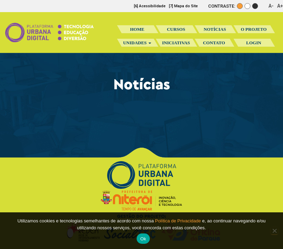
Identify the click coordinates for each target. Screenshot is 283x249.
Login (253, 42)
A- (271, 6)
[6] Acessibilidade (149, 6)
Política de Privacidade (178, 220)
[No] (274, 230)
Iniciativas (176, 44)
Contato (214, 42)
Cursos (176, 29)
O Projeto (254, 29)
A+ (280, 6)
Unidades (137, 42)
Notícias (215, 29)
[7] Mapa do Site (183, 6)
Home (137, 29)
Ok (143, 238)
